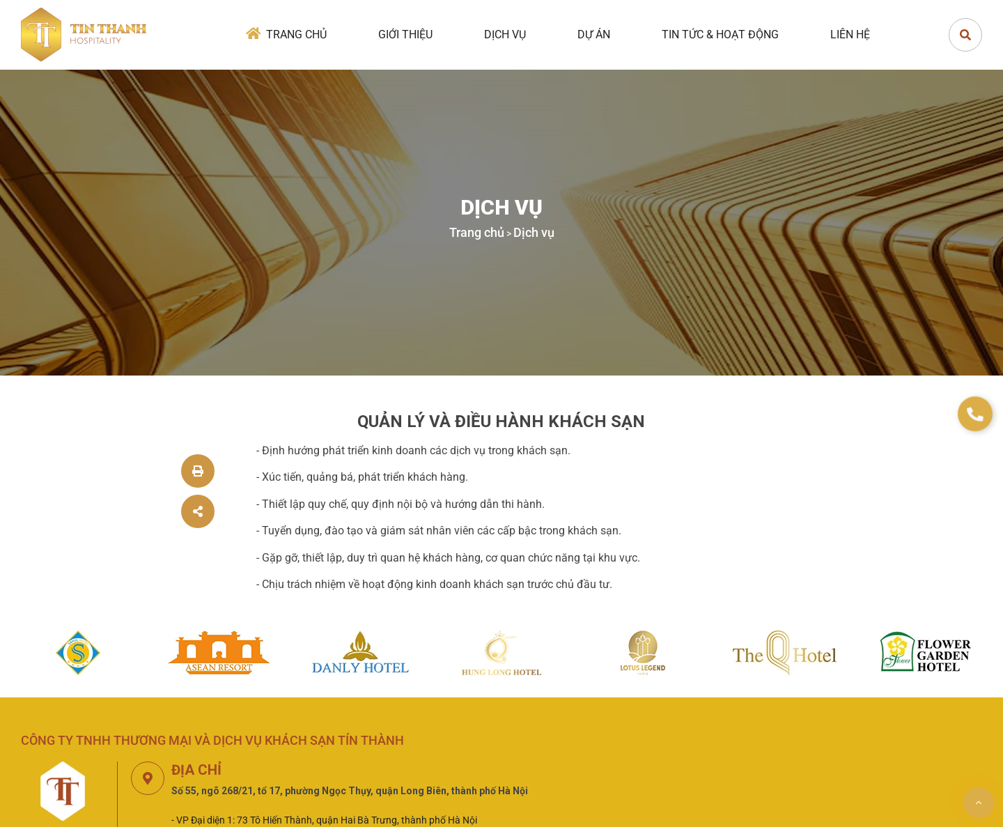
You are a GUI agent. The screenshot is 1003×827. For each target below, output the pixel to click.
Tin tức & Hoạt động (720, 34)
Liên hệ (850, 34)
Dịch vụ (505, 34)
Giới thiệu (405, 34)
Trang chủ (296, 34)
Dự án (593, 34)
